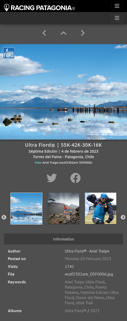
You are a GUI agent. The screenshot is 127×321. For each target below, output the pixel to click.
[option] (26, 216)
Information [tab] (63, 239)
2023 (95, 310)
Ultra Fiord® (75, 310)
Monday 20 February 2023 (88, 258)
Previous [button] (4, 217)
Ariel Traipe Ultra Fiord (85, 281)
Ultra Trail (84, 302)
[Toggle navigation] (117, 6)
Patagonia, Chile (79, 287)
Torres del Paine (90, 297)
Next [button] (123, 217)
